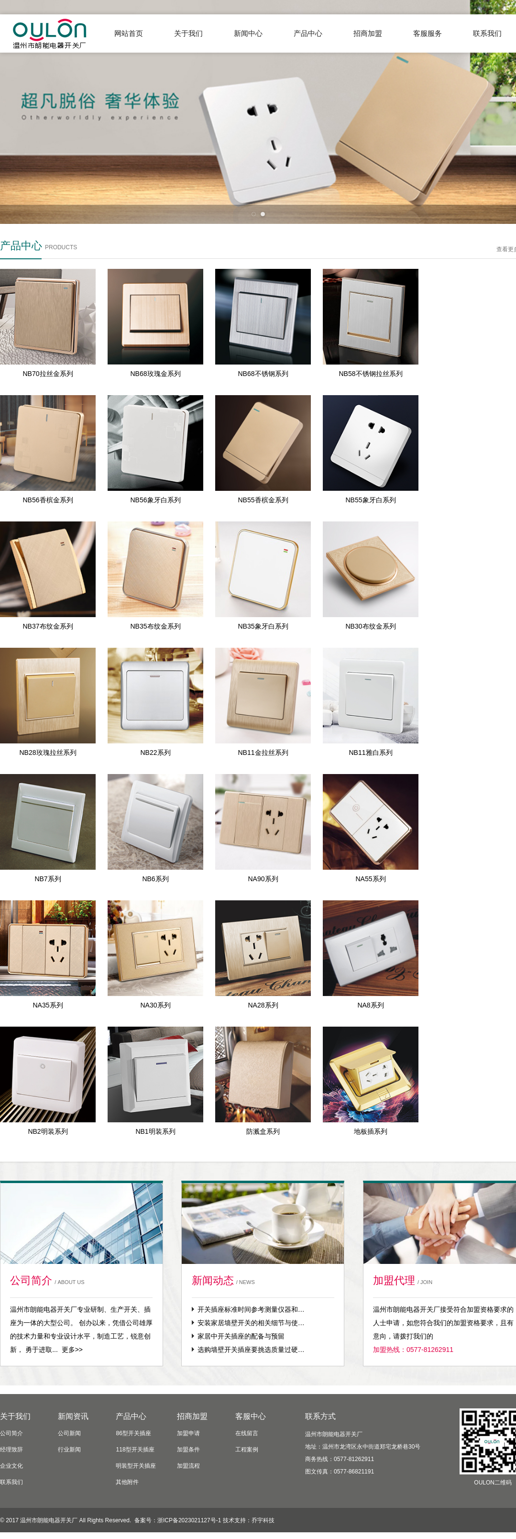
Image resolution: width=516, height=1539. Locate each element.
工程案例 (246, 1449)
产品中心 (308, 33)
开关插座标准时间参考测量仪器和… (251, 1309)
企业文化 (11, 1465)
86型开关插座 (133, 1433)
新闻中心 (248, 33)
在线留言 (246, 1433)
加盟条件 (188, 1449)
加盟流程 (188, 1465)
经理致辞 (11, 1449)
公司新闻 (69, 1433)
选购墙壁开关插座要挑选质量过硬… (251, 1349)
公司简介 (11, 1433)
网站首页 (128, 33)
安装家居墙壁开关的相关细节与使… (251, 1323)
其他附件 (127, 1482)
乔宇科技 (263, 1520)
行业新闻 (69, 1449)
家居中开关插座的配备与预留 (241, 1336)
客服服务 (427, 33)
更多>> (72, 1349)
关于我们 (188, 33)
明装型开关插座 (136, 1465)
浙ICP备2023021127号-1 (189, 1520)
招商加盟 (367, 33)
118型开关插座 (135, 1449)
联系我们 (11, 1482)
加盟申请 (188, 1433)
